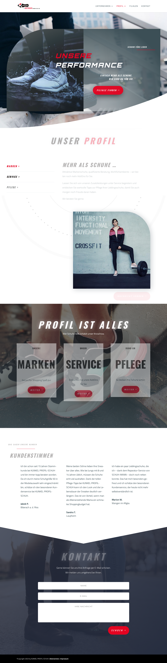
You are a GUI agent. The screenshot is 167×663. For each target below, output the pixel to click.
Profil (120, 6)
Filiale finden (92, 90)
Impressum (64, 658)
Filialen (133, 6)
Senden (117, 630)
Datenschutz (54, 658)
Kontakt (145, 6)
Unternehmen (103, 6)
